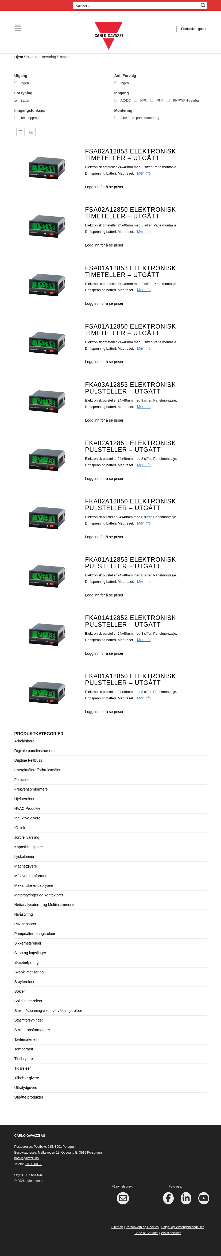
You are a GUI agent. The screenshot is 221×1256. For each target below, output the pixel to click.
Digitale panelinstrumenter (36, 751)
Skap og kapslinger (30, 953)
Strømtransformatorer (32, 1030)
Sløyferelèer (24, 982)
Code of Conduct (146, 1233)
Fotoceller (22, 779)
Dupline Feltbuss (28, 760)
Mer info (144, 173)
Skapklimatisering (29, 972)
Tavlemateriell (25, 1039)
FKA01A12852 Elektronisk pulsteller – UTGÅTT (130, 621)
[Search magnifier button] (203, 5)
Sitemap (117, 1227)
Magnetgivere (25, 866)
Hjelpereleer (24, 799)
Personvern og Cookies (142, 1227)
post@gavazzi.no (26, 1158)
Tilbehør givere (26, 1078)
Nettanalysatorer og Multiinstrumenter (45, 905)
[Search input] (136, 5)
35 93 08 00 (33, 1164)
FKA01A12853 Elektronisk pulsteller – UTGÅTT (130, 562)
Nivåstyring (23, 914)
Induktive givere (27, 818)
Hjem (18, 57)
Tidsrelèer (22, 1068)
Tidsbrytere (23, 1059)
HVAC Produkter (28, 808)
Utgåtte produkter (28, 1097)
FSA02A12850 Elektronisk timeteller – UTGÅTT (130, 213)
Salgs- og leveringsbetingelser (182, 1227)
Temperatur (23, 1049)
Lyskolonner (24, 856)
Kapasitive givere (28, 847)
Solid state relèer (28, 1001)
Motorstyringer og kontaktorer (38, 895)
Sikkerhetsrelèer (27, 943)
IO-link (19, 828)
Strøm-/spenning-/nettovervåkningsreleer (48, 1010)
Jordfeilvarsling (26, 837)
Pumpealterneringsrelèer (34, 933)
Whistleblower (171, 1233)
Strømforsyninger (28, 1020)
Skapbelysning (26, 962)
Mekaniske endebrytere (33, 885)
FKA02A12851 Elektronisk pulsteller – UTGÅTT (130, 446)
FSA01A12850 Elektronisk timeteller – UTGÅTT (130, 329)
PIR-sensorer (25, 924)
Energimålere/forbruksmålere (38, 770)
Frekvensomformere (31, 789)
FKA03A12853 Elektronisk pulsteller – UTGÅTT (130, 388)
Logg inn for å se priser (104, 187)
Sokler (19, 991)
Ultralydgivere (25, 1087)
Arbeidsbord (24, 741)
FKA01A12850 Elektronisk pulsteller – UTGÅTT (130, 679)
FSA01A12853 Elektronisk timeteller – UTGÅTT (130, 271)
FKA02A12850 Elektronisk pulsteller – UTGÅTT (130, 504)
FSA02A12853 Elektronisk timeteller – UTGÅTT (130, 154)
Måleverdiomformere (31, 876)
